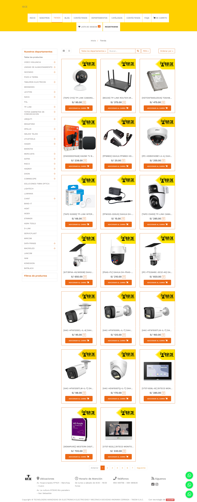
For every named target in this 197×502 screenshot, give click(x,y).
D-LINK (27, 228)
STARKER (28, 218)
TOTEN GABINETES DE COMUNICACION (34, 113)
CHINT (27, 198)
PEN (146, 51)
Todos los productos (33, 57)
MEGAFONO (29, 124)
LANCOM (28, 253)
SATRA (27, 159)
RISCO (27, 164)
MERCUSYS (29, 154)
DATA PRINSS (30, 243)
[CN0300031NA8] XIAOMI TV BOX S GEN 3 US (85, 156)
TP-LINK (28, 107)
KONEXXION (29, 263)
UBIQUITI (28, 119)
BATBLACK (29, 268)
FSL (26, 102)
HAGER (27, 144)
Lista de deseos (89, 26)
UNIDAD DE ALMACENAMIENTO (38, 67)
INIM (26, 258)
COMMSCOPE (30, 179)
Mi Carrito (160, 18)
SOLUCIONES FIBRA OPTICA (36, 184)
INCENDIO (28, 72)
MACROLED (29, 248)
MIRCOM (28, 238)
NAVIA (27, 97)
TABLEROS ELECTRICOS (35, 82)
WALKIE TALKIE (31, 134)
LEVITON (28, 92)
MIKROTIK (28, 149)
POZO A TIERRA (31, 77)
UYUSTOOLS (29, 139)
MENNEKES (29, 87)
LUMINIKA (28, 194)
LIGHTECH (28, 189)
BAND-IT (28, 203)
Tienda (103, 41)
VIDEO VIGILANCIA (32, 62)
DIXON (27, 174)
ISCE (24, 6)
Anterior (94, 468)
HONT (26, 208)
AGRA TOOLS (30, 223)
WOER (27, 213)
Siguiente (141, 468)
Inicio (93, 41)
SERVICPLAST (30, 233)
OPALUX (27, 129)
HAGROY (28, 169)
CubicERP (170, 500)
